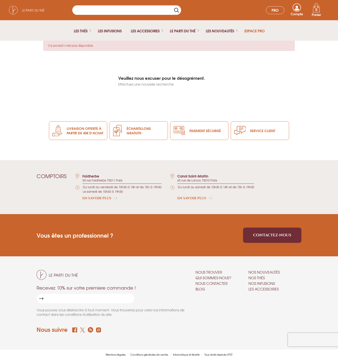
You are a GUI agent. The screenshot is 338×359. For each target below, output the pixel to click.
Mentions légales (116, 354)
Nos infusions (261, 283)
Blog (200, 289)
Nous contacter (211, 283)
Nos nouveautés (264, 272)
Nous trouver (208, 272)
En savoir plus (99, 198)
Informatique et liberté (186, 354)
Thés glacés (223, 10)
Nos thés (256, 277)
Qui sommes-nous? (213, 277)
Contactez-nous (272, 235)
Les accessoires (263, 289)
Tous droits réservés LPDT (218, 354)
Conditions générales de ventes (149, 354)
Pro (275, 10)
